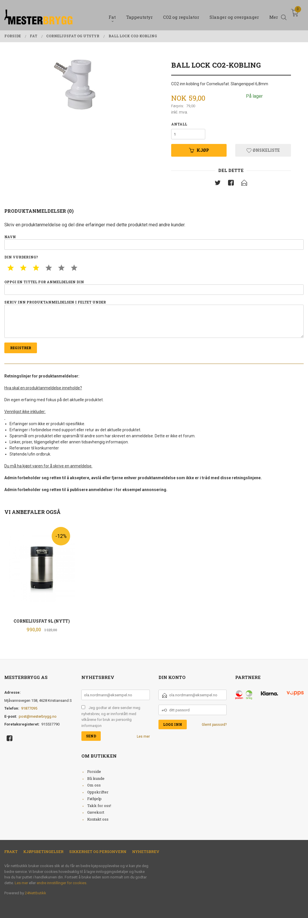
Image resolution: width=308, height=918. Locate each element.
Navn (154, 242)
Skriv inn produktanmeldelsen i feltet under (154, 319)
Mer (273, 15)
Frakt (11, 851)
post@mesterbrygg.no (38, 716)
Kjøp (199, 150)
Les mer (143, 736)
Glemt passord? (214, 725)
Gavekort (95, 812)
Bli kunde (95, 778)
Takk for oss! (99, 805)
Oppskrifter (98, 792)
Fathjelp (94, 798)
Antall (179, 124)
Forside (94, 771)
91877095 (29, 708)
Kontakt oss (98, 819)
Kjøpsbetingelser (43, 851)
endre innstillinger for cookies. (62, 883)
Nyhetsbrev (145, 851)
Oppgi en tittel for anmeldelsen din (154, 287)
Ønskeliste (263, 150)
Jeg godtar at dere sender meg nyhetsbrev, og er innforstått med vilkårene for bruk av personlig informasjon (110, 717)
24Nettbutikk (35, 893)
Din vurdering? (21, 257)
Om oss (94, 785)
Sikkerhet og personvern (97, 851)
